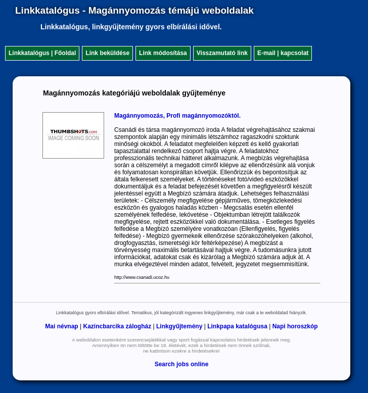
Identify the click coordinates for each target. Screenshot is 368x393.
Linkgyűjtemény (179, 326)
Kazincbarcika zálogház (117, 326)
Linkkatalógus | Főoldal (42, 53)
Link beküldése (107, 53)
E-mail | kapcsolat (282, 53)
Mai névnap (61, 326)
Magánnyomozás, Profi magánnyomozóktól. (177, 115)
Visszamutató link (222, 53)
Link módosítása (163, 53)
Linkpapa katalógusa (237, 326)
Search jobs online (182, 364)
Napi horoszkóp (295, 326)
